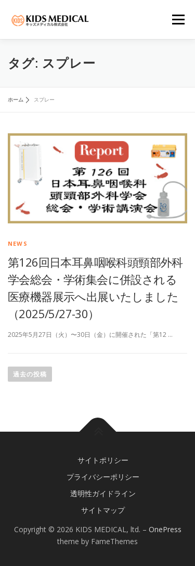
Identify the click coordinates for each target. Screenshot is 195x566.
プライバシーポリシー (103, 477)
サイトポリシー (102, 460)
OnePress (165, 529)
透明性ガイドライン (103, 493)
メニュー (178, 19)
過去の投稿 (30, 374)
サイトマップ (103, 510)
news (18, 243)
